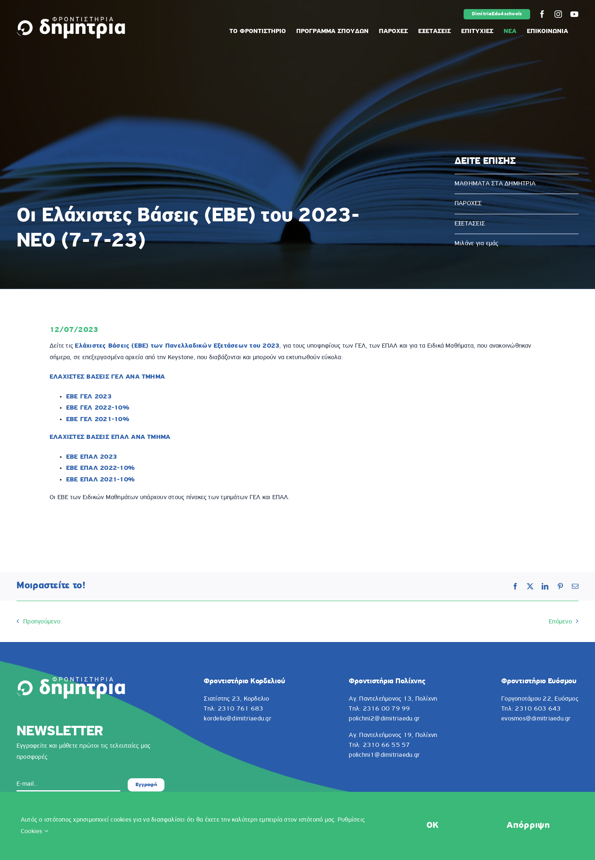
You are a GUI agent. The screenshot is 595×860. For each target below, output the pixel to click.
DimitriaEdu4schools (497, 14)
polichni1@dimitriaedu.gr (384, 755)
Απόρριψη (528, 825)
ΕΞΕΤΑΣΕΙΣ (470, 223)
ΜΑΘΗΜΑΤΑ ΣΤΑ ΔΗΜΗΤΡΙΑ (495, 183)
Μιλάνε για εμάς (477, 243)
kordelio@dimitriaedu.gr (237, 718)
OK (432, 825)
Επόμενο (560, 621)
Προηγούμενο (41, 621)
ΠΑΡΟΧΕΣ (468, 203)
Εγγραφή (146, 784)
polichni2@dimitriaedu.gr (384, 718)
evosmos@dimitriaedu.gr (536, 718)
